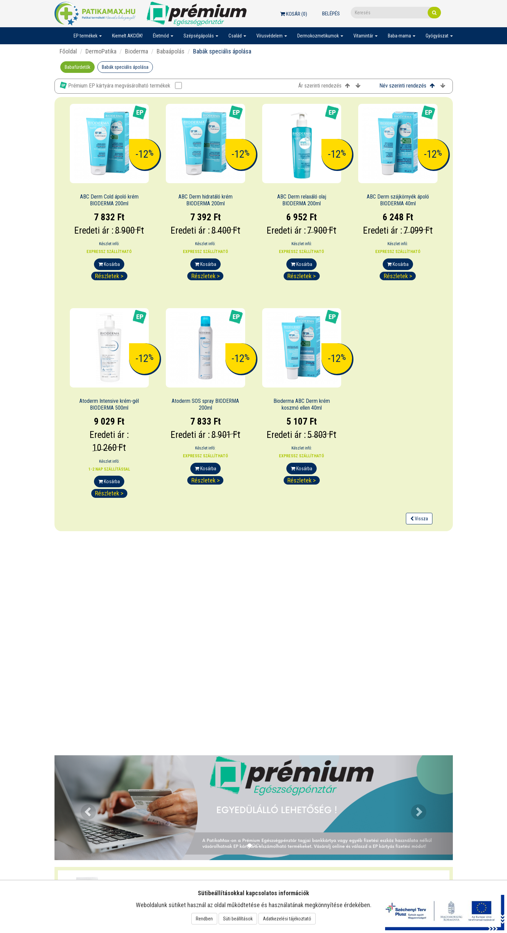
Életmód (163, 35)
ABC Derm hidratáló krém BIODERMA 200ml (205, 200)
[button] (84, 807)
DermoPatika (100, 51)
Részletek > (109, 276)
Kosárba (109, 264)
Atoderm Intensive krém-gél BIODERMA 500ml (109, 404)
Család (237, 35)
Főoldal (68, 51)
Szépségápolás (201, 35)
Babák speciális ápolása (125, 67)
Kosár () (293, 14)
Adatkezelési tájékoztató (287, 918)
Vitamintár (365, 35)
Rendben (204, 918)
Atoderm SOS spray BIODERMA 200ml (205, 404)
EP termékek (88, 35)
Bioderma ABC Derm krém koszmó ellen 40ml (301, 404)
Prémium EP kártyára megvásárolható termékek (121, 85)
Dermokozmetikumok (320, 35)
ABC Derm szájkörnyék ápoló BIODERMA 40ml (398, 200)
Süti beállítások (238, 918)
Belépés (331, 14)
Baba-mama (401, 35)
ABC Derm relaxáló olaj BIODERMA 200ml (301, 200)
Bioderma (136, 51)
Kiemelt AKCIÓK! (127, 35)
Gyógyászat (439, 35)
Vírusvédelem (271, 35)
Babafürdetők (77, 67)
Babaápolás (171, 51)
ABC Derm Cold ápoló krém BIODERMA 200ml (109, 200)
